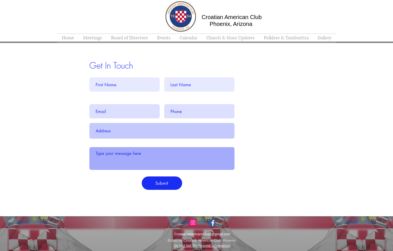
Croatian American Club (231, 17)
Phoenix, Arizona (230, 24)
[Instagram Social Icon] (193, 222)
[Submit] (162, 183)
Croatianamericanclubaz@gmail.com (279, 127)
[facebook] (212, 222)
